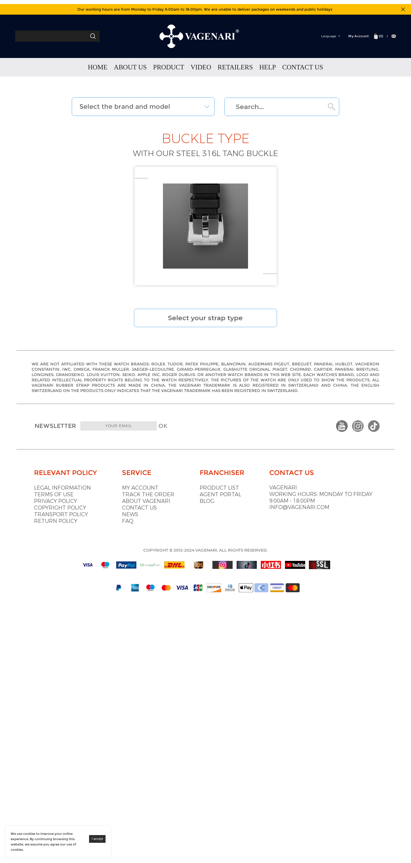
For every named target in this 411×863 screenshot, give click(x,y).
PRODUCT (168, 68)
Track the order (155, 507)
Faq (135, 533)
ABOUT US (130, 68)
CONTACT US (302, 68)
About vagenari (153, 513)
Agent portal (235, 507)
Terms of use (54, 507)
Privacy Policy (55, 513)
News (137, 527)
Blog (221, 513)
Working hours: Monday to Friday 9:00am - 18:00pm (333, 510)
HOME (98, 68)
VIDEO (201, 68)
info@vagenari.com (321, 520)
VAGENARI (305, 500)
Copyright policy (60, 520)
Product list (234, 500)
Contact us (146, 520)
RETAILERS (235, 68)
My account (147, 500)
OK (171, 435)
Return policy (56, 533)
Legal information (62, 500)
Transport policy (61, 527)
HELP (267, 68)
